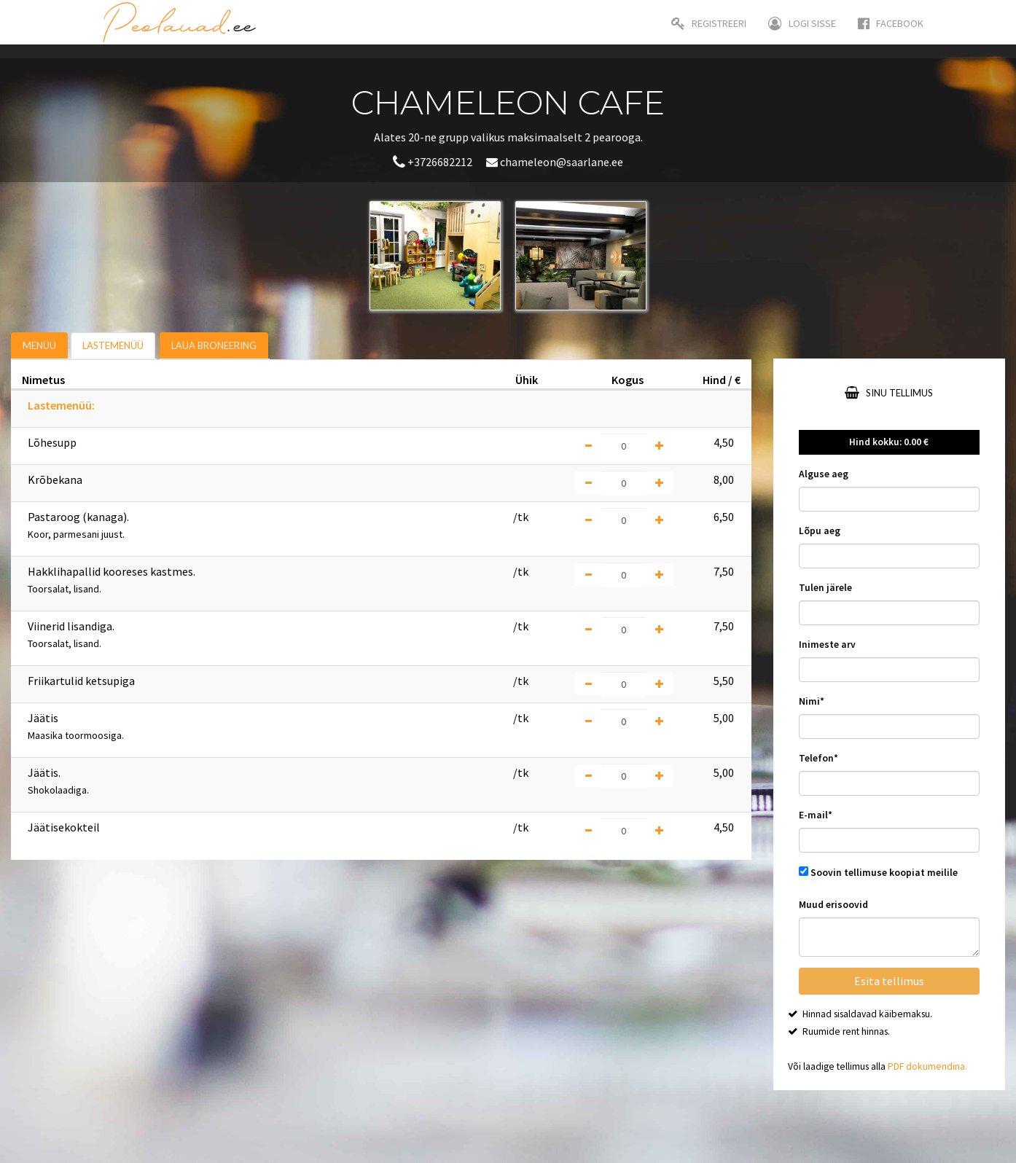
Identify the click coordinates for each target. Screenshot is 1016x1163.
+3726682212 (433, 161)
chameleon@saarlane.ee (554, 161)
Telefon (818, 758)
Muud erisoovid (833, 904)
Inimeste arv (827, 644)
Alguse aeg (823, 474)
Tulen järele (825, 588)
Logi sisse (802, 23)
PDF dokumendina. (927, 1066)
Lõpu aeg (819, 531)
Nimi (811, 701)
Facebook (890, 23)
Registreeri (708, 23)
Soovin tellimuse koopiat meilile (884, 872)
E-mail (815, 815)
